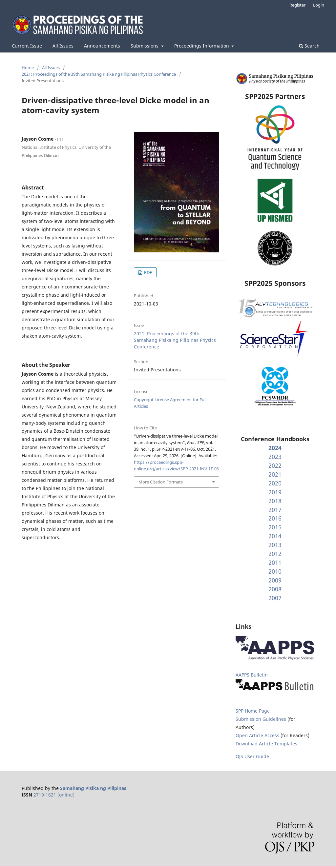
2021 (275, 474)
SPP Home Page (253, 711)
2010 (275, 571)
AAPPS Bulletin (252, 675)
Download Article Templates (266, 743)
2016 (275, 518)
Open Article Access (257, 735)
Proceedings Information (202, 46)
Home (28, 67)
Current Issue (27, 46)
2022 (275, 465)
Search (309, 46)
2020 (275, 483)
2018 (275, 501)
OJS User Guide (252, 756)
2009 (275, 580)
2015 (275, 527)
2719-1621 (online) (53, 795)
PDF (147, 272)
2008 (275, 589)
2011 (275, 562)
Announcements (102, 46)
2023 (275, 457)
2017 (275, 510)
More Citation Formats (160, 482)
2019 (275, 492)
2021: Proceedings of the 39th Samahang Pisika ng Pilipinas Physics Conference (99, 74)
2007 (275, 598)
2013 (275, 545)
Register (297, 5)
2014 (275, 536)
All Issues (63, 46)
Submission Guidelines (261, 719)
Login (318, 5)
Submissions (145, 46)
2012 (275, 554)
